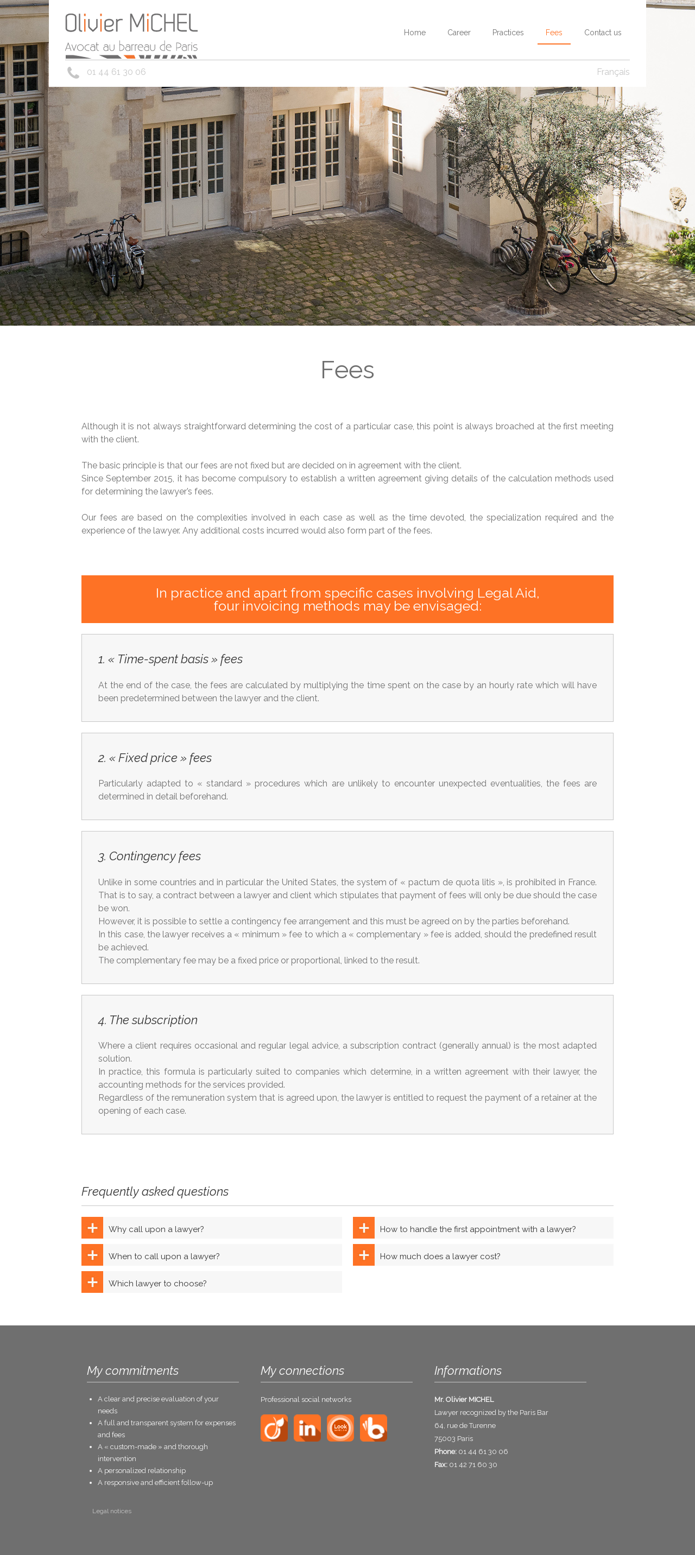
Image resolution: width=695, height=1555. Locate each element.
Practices (508, 32)
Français (613, 72)
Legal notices (111, 1511)
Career (459, 32)
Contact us (603, 32)
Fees (554, 32)
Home (415, 32)
